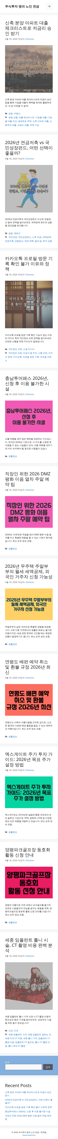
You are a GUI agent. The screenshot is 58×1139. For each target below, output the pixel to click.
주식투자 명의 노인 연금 (22, 6)
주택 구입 (34, 125)
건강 (10, 1030)
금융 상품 (13, 117)
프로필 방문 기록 (31, 356)
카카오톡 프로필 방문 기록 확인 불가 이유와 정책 (29, 263)
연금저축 (9, 240)
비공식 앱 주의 (30, 353)
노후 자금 (36, 237)
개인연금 (12, 237)
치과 (16, 1030)
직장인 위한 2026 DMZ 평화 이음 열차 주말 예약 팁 (27, 479)
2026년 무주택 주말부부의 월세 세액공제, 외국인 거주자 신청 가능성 (29, 571)
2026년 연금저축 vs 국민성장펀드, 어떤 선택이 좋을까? (29, 147)
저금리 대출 (23, 125)
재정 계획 (29, 240)
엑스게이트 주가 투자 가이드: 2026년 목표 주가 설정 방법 (29, 759)
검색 (7, 1062)
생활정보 (12, 456)
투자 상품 (47, 240)
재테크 (17, 233)
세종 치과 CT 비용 (13, 1038)
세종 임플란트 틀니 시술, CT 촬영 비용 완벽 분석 (28, 945)
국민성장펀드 (24, 237)
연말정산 (19, 240)
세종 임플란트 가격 (17, 1034)
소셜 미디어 (28, 349)
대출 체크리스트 (26, 117)
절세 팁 (38, 240)
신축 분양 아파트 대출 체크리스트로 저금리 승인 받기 (28, 28)
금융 (10, 113)
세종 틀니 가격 (30, 1038)
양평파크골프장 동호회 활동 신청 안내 (27, 852)
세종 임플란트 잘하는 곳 (39, 1034)
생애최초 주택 (24, 121)
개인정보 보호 (15, 349)
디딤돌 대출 (41, 117)
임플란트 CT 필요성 (24, 1042)
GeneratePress (28, 1135)
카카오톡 (17, 356)
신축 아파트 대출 (41, 121)
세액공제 (46, 237)
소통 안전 (42, 353)
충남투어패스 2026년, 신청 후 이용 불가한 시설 (27, 383)
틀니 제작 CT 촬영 (16, 1045)
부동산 (17, 113)
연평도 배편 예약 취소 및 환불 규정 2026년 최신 (28, 667)
